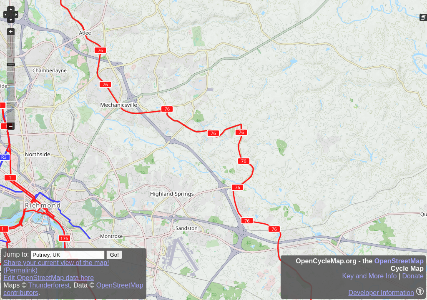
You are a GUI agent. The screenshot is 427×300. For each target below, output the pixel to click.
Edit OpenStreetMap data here (48, 277)
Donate (413, 276)
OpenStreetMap (399, 261)
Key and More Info (369, 276)
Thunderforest (49, 285)
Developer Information (381, 292)
